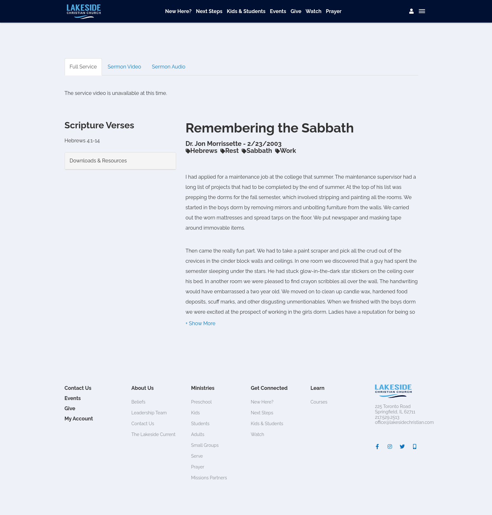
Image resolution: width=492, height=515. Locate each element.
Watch (314, 11)
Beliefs (139, 402)
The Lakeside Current (153, 434)
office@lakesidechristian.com (404, 422)
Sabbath (257, 150)
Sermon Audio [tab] (168, 67)
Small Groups (205, 445)
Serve (197, 456)
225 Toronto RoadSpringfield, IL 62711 (395, 409)
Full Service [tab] (83, 67)
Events (278, 11)
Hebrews (201, 150)
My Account (79, 419)
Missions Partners (209, 478)
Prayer (333, 11)
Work (285, 150)
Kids (195, 413)
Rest (229, 150)
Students (200, 423)
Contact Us (78, 388)
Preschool (201, 402)
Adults (197, 434)
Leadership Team (149, 413)
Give (296, 11)
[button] (201, 323)
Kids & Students (246, 11)
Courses (318, 402)
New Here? (178, 11)
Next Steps (209, 11)
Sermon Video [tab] (124, 67)
